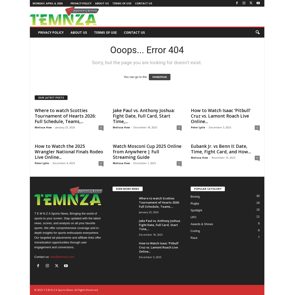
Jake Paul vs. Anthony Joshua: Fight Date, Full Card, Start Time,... (144, 116)
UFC (194, 217)
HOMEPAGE (159, 77)
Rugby (195, 203)
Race (194, 238)
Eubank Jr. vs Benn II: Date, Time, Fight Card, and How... (221, 149)
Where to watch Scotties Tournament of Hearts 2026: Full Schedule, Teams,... (65, 116)
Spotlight (196, 210)
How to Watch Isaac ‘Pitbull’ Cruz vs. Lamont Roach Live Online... (221, 116)
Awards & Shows (202, 224)
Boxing (195, 196)
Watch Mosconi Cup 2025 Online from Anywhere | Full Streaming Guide (147, 151)
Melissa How (43, 127)
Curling (195, 231)
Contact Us (143, 3)
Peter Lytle (198, 127)
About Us (102, 3)
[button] (257, 33)
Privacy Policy (81, 3)
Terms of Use (121, 3)
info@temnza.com (62, 257)
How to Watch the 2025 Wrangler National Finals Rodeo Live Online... (69, 151)
